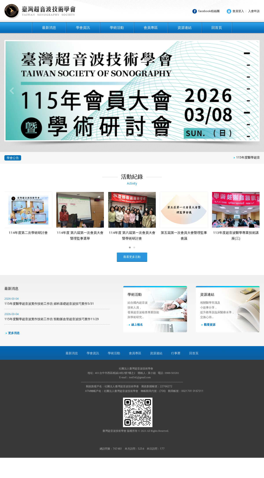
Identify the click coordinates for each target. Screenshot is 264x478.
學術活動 (117, 27)
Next (252, 91)
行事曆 (175, 373)
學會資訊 (83, 27)
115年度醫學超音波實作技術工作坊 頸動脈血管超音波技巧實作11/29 (57, 336)
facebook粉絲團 (209, 11)
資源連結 (185, 27)
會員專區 (151, 27)
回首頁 (216, 27)
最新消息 (49, 27)
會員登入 (238, 11)
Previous (12, 91)
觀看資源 (207, 345)
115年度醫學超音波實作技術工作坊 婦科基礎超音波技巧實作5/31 (57, 321)
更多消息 (12, 353)
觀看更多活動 (132, 277)
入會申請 (254, 11)
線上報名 (135, 345)
